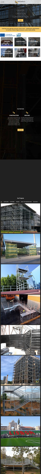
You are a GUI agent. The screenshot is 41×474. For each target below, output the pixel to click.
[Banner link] (7, 41)
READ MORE (20, 129)
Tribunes (14, 30)
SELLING (16, 28)
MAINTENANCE (36, 28)
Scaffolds (9, 30)
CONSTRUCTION (5, 28)
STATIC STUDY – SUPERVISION (25, 28)
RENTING (12, 28)
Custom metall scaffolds (30, 30)
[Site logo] (20, 1)
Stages (17, 30)
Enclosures (21, 30)
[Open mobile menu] (2, 2)
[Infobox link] (14, 118)
